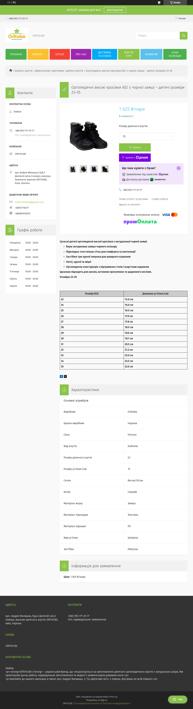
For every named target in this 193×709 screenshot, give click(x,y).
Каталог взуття (23, 70)
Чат (178, 699)
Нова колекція (175, 54)
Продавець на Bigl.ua (96, 700)
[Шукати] (183, 36)
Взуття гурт (128, 54)
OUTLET (59, 54)
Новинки (151, 54)
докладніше (115, 10)
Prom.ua (113, 697)
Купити (137, 147)
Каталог (37, 54)
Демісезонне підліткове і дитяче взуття (59, 70)
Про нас (81, 54)
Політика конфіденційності (116, 703)
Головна (16, 54)
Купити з (136, 157)
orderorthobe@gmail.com (29, 202)
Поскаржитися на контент (87, 703)
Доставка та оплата (104, 54)
